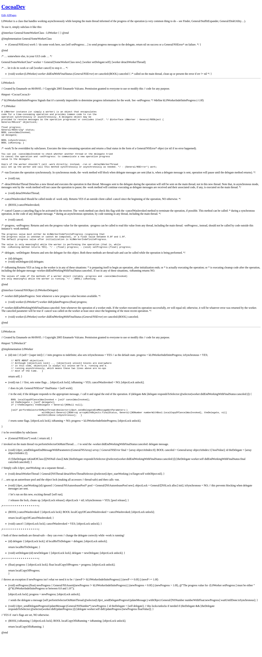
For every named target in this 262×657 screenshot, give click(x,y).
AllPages (12, 15)
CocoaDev (13, 7)
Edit (3, 15)
